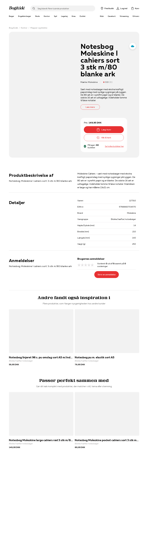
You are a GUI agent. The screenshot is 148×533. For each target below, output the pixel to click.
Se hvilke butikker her (114, 146)
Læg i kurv (104, 129)
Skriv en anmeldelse (107, 274)
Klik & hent (104, 137)
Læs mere (90, 107)
